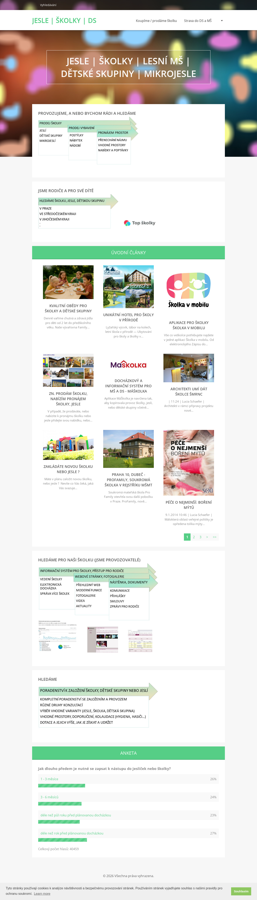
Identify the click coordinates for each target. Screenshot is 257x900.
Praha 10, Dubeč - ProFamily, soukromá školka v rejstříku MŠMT (128, 479)
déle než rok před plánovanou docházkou (72, 833)
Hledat (34, 4)
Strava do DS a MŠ (198, 20)
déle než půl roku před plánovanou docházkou (76, 815)
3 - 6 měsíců (49, 797)
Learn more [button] (42, 893)
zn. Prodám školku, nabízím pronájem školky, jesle (68, 398)
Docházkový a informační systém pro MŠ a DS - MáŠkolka (128, 386)
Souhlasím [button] (241, 891)
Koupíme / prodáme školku (156, 21)
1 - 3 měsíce (49, 779)
